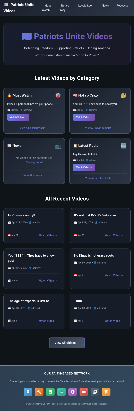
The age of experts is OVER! (28, 301)
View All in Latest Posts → (99, 178)
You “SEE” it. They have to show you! (95, 104)
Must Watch (46, 8)
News (105, 5)
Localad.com (86, 5)
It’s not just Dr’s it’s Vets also (95, 215)
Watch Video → (18, 117)
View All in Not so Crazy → (100, 128)
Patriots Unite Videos (18, 7)
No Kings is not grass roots (94, 255)
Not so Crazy (63, 8)
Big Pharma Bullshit (85, 154)
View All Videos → (67, 343)
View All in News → (34, 175)
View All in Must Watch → (34, 128)
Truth (78, 301)
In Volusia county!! (21, 215)
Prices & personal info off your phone (30, 104)
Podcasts (122, 5)
